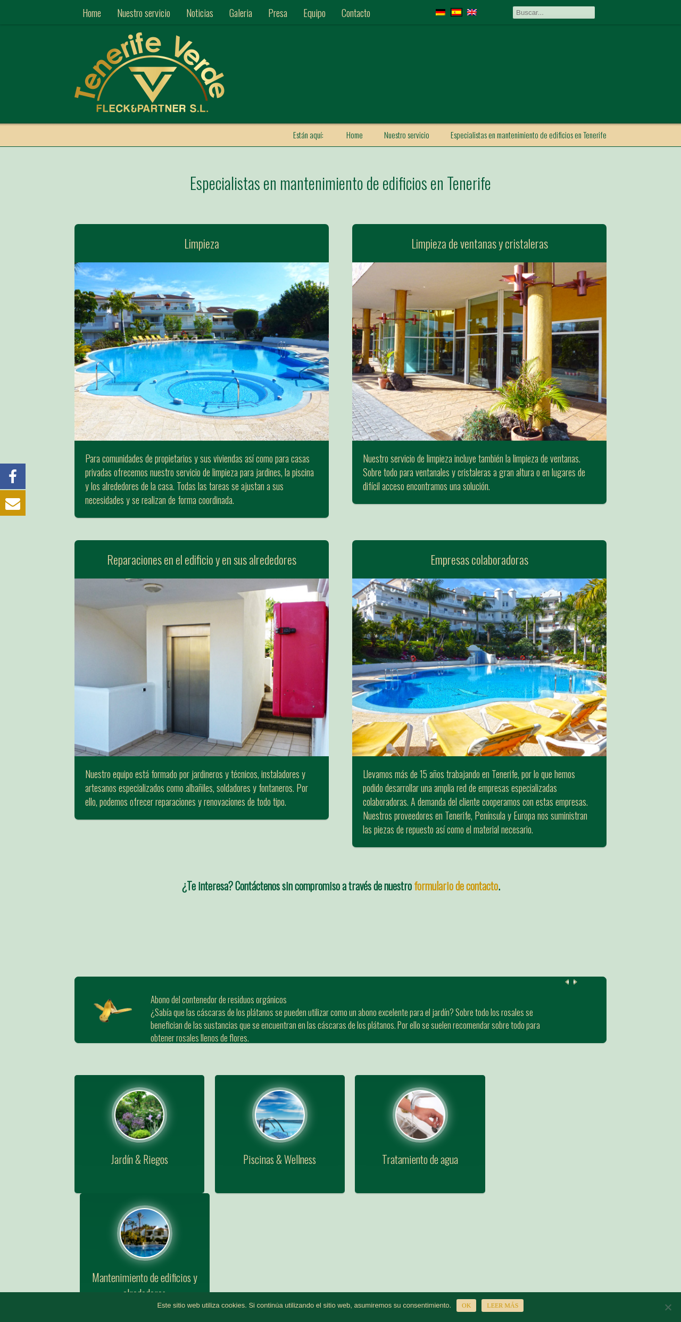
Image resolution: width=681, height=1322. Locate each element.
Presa (277, 12)
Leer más (503, 1305)
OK (466, 1305)
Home (91, 12)
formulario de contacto (456, 886)
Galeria (240, 12)
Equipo (314, 12)
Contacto (356, 12)
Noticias (199, 12)
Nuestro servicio (143, 12)
